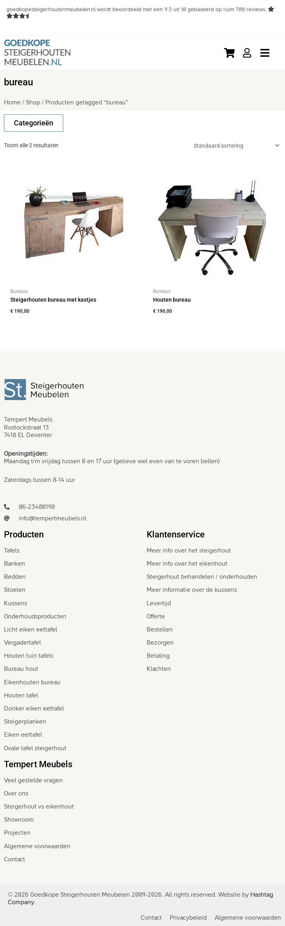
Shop (33, 102)
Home (12, 102)
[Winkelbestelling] (235, 146)
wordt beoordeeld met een (137, 9)
